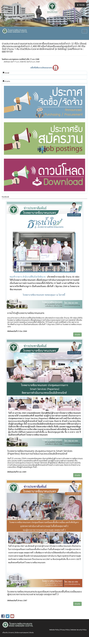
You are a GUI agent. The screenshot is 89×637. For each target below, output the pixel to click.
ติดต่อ (31, 632)
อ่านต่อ (77, 335)
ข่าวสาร (11, 632)
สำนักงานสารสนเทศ (21, 632)
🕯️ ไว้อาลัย (81, 5)
